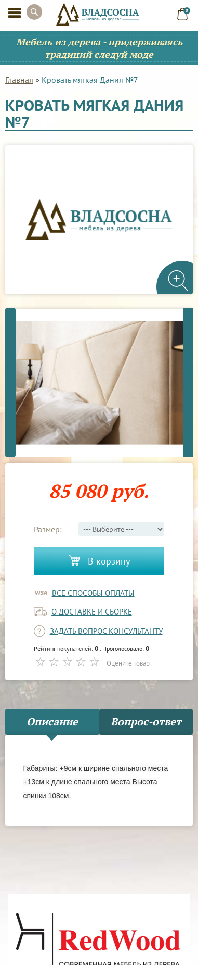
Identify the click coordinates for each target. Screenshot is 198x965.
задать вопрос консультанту (106, 631)
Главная (19, 79)
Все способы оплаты (93, 593)
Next (188, 382)
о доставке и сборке (91, 612)
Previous (10, 382)
